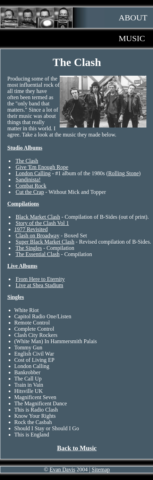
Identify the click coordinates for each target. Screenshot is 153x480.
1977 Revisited (31, 229)
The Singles (29, 248)
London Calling (33, 173)
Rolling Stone (123, 173)
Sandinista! (28, 179)
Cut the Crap (30, 192)
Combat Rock (31, 186)
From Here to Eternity (40, 279)
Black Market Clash (38, 217)
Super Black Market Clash (45, 242)
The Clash (27, 161)
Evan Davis (62, 469)
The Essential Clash (38, 254)
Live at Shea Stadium (39, 285)
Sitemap (101, 469)
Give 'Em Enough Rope (42, 167)
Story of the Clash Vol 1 (42, 223)
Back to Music (76, 448)
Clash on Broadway (37, 235)
